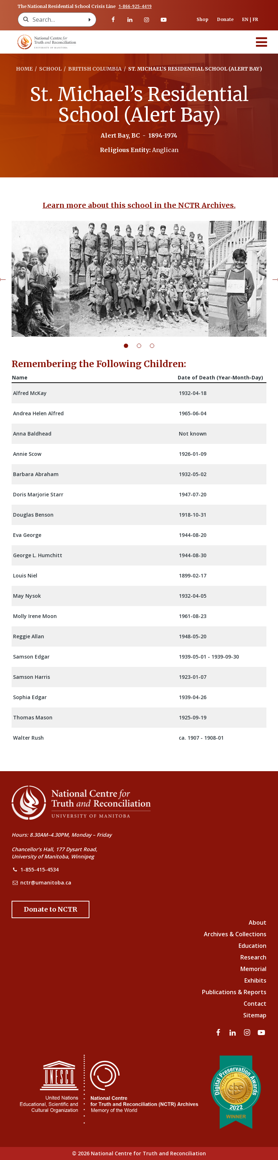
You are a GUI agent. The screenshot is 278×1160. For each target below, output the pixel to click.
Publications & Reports (234, 992)
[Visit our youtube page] (163, 19)
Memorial (253, 969)
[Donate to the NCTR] (50, 909)
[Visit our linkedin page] (130, 19)
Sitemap (254, 1015)
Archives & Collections (235, 934)
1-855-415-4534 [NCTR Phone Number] (39, 869)
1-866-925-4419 (135, 6)
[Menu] (262, 42)
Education (252, 946)
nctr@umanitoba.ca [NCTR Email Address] (45, 882)
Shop (202, 19)
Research (253, 957)
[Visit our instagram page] (147, 19)
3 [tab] (156, 346)
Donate (225, 19)
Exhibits (255, 980)
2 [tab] (143, 346)
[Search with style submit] (89, 19)
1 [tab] (130, 346)
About (257, 922)
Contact (255, 1004)
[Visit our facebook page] (113, 19)
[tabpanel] (139, 279)
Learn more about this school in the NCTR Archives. (139, 205)
